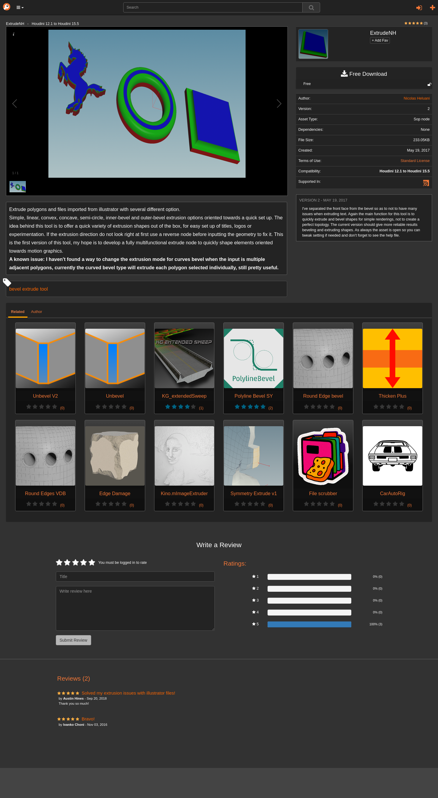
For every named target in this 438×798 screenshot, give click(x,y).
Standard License (415, 161)
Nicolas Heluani (417, 98)
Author (36, 312)
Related (18, 312)
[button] (20, 7)
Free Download (364, 74)
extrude (30, 289)
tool (44, 289)
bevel (15, 289)
